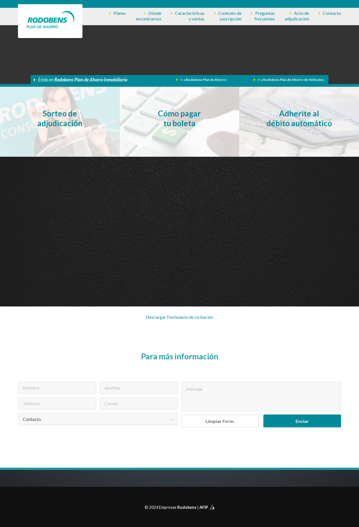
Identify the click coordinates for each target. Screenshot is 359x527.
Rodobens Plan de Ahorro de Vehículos (293, 80)
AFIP (206, 507)
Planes (119, 13)
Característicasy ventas (189, 15)
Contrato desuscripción (229, 15)
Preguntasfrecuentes (264, 15)
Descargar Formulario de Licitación (179, 317)
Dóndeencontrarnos (148, 15)
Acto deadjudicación (297, 15)
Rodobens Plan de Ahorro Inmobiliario (90, 80)
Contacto (332, 13)
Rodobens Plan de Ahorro (206, 80)
